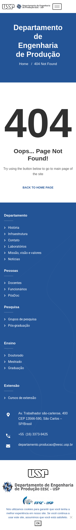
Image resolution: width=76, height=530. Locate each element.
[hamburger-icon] (57, 6)
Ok (38, 523)
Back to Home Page (38, 187)
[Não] (71, 517)
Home (23, 64)
